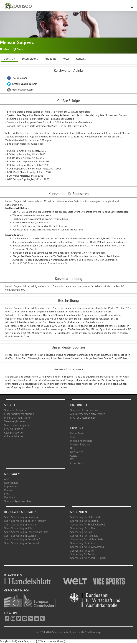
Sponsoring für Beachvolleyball (87, 524)
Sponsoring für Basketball (84, 520)
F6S (72, 459)
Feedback (9, 497)
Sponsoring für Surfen (82, 550)
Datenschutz (11, 482)
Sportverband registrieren (18, 425)
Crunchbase (76, 463)
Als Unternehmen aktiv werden (87, 414)
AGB (6, 479)
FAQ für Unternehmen (82, 417)
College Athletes (13, 436)
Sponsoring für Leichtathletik (86, 539)
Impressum (10, 486)
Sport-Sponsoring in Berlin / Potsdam (25, 520)
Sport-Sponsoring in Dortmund (21, 543)
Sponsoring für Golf (81, 532)
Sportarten (78, 512)
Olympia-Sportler (14, 432)
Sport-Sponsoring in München (21, 524)
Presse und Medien (81, 440)
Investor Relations (80, 444)
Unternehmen (80, 405)
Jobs (72, 437)
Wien (6, 49)
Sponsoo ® (12, 473)
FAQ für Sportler (13, 429)
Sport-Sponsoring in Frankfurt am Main (26, 532)
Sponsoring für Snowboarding (87, 547)
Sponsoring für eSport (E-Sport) (88, 558)
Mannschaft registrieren (17, 417)
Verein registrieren (15, 421)
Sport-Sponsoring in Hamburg (21, 517)
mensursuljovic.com (20, 89)
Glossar (74, 455)
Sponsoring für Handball (84, 535)
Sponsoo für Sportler (16, 410)
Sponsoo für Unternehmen (85, 410)
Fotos (66, 58)
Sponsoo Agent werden (17, 501)
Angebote (50, 58)
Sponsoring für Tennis (82, 554)
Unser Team (76, 433)
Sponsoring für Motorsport (85, 517)
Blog (72, 448)
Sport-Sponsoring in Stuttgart (20, 535)
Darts (20, 49)
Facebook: (17, 77)
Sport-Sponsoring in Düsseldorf (22, 539)
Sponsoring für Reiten (82, 543)
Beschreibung (30, 58)
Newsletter (76, 452)
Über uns (76, 428)
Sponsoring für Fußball (83, 528)
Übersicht (9, 58)
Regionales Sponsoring (21, 512)
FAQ (6, 494)
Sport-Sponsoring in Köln (18, 528)
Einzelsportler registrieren (19, 414)
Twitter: (22, 83)
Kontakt (80, 58)
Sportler (10, 405)
